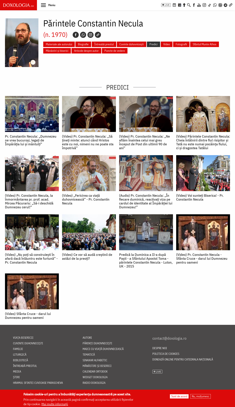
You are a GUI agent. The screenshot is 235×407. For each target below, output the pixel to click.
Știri (16, 377)
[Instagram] (204, 4)
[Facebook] (194, 4)
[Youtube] (199, 4)
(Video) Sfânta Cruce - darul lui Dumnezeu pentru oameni (28, 316)
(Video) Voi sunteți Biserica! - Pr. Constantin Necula (200, 197)
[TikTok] (209, 4)
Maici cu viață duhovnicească (103, 349)
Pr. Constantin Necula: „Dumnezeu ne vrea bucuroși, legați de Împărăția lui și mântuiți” (30, 140)
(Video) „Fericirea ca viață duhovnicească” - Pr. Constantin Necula (85, 199)
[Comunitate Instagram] (220, 4)
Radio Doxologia (94, 383)
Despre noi (159, 348)
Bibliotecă (20, 360)
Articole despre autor (86, 51)
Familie (18, 349)
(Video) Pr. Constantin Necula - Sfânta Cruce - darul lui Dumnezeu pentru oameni (201, 258)
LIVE (167, 5)
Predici (153, 44)
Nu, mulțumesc (200, 396)
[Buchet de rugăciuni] (184, 4)
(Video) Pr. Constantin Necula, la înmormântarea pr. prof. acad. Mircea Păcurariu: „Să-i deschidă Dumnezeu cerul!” (29, 201)
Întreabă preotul (104, 44)
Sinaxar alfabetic (95, 360)
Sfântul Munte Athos (204, 44)
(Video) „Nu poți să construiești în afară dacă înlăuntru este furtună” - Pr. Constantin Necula (31, 258)
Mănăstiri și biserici (57, 51)
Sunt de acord (179, 396)
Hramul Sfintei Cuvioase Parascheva (38, 383)
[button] (48, 5)
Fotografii (181, 44)
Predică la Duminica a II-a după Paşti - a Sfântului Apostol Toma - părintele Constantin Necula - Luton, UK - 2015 (146, 260)
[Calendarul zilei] (179, 4)
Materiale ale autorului (59, 44)
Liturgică (19, 354)
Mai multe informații (54, 404)
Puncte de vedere (114, 51)
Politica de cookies (165, 354)
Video (166, 44)
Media (17, 371)
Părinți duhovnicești (97, 343)
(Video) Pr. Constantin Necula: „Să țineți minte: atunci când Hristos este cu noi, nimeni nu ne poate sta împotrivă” (87, 142)
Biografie (83, 44)
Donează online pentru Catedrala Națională (182, 359)
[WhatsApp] (215, 4)
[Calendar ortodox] (174, 4)
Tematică (89, 354)
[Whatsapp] (83, 35)
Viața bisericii (23, 337)
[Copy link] (98, 35)
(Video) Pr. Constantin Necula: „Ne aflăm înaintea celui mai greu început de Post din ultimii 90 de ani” (144, 142)
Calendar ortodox (95, 371)
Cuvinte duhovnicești (131, 44)
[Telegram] (225, 4)
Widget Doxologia (95, 377)
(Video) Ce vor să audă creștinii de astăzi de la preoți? (87, 256)
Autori (87, 337)
